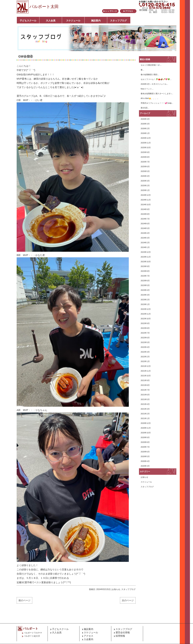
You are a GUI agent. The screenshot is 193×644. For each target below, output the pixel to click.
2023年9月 (145, 266)
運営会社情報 (123, 632)
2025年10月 (146, 147)
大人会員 (50, 20)
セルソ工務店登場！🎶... (151, 65)
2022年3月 (145, 352)
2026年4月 (145, 119)
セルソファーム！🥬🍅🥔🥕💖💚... (156, 79)
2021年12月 (146, 366)
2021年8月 (145, 385)
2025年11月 (146, 143)
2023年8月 (145, 271)
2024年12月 (146, 195)
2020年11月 (146, 428)
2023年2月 (145, 300)
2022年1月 (145, 361)
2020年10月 (146, 433)
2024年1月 (145, 247)
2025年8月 (145, 157)
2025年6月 (145, 166)
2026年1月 (145, 133)
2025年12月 (146, 138)
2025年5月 (145, 171)
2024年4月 (145, 233)
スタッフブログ (118, 20)
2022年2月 (145, 357)
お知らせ (116, 589)
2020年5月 (145, 456)
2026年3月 (145, 124)
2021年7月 (145, 390)
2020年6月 (145, 452)
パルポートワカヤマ (33, 633)
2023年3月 (145, 295)
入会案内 (88, 639)
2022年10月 (146, 319)
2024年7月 (145, 219)
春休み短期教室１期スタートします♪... (157, 94)
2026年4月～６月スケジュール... (154, 84)
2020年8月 (145, 442)
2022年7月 (145, 333)
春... (142, 70)
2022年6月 (145, 338)
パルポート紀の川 (32, 636)
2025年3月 (145, 181)
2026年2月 (145, 128)
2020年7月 (145, 447)
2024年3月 (145, 238)
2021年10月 (146, 376)
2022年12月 (146, 309)
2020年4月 (145, 461)
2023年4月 (145, 290)
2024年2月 (145, 243)
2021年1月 (145, 418)
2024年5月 (145, 228)
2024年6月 (145, 224)
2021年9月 (145, 380)
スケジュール (73, 20)
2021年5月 (145, 399)
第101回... (145, 108)
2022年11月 (146, 314)
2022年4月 (145, 347)
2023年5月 (145, 285)
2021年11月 (146, 371)
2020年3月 (145, 466)
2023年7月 (145, 276)
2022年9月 (145, 323)
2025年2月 (145, 186)
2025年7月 (145, 162)
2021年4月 (145, 404)
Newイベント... (147, 89)
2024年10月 (146, 205)
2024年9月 (145, 209)
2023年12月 (146, 252)
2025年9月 (145, 152)
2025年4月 (145, 176)
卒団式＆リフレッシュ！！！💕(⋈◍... (157, 103)
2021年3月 (145, 409)
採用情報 (120, 635)
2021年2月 (145, 414)
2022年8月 (145, 328)
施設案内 (96, 20)
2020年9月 (145, 437)
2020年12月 (146, 423)
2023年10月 (146, 262)
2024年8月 (145, 214)
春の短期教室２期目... (150, 74)
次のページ (128, 600)
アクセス (88, 635)
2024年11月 (146, 200)
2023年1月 (145, 304)
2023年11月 (146, 257)
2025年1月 (145, 190)
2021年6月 (145, 395)
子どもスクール (28, 20)
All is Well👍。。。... (149, 98)
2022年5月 (145, 342)
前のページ (24, 600)
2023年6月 (145, 281)
